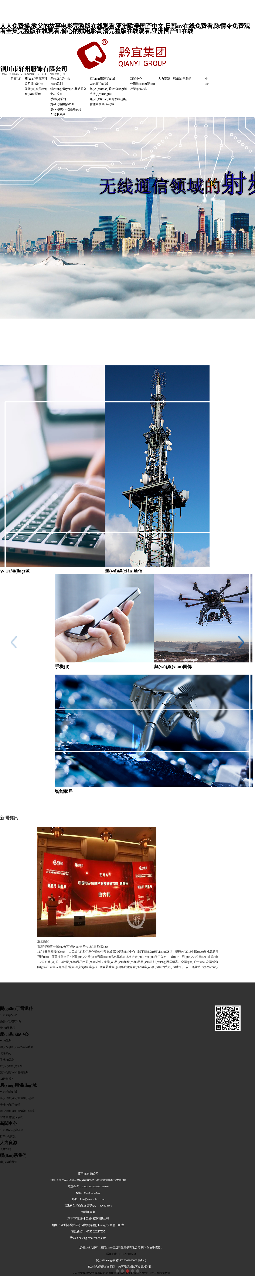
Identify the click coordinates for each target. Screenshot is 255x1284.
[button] (117, 1271)
